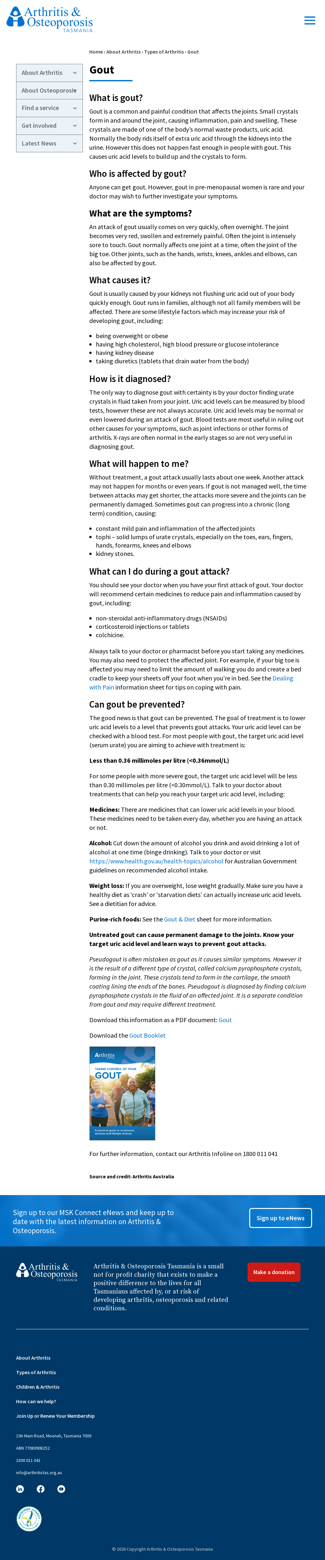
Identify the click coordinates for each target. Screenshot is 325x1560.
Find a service (40, 108)
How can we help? (36, 1401)
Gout (225, 1020)
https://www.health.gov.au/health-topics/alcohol (156, 861)
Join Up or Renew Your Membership (55, 1416)
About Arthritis (123, 51)
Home (96, 51)
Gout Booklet (147, 1035)
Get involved (39, 125)
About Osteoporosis (49, 90)
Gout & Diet (179, 919)
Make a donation (274, 1272)
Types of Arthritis (164, 51)
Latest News (39, 143)
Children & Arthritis (37, 1387)
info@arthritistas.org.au (39, 1472)
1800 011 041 (28, 1460)
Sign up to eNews (281, 1218)
